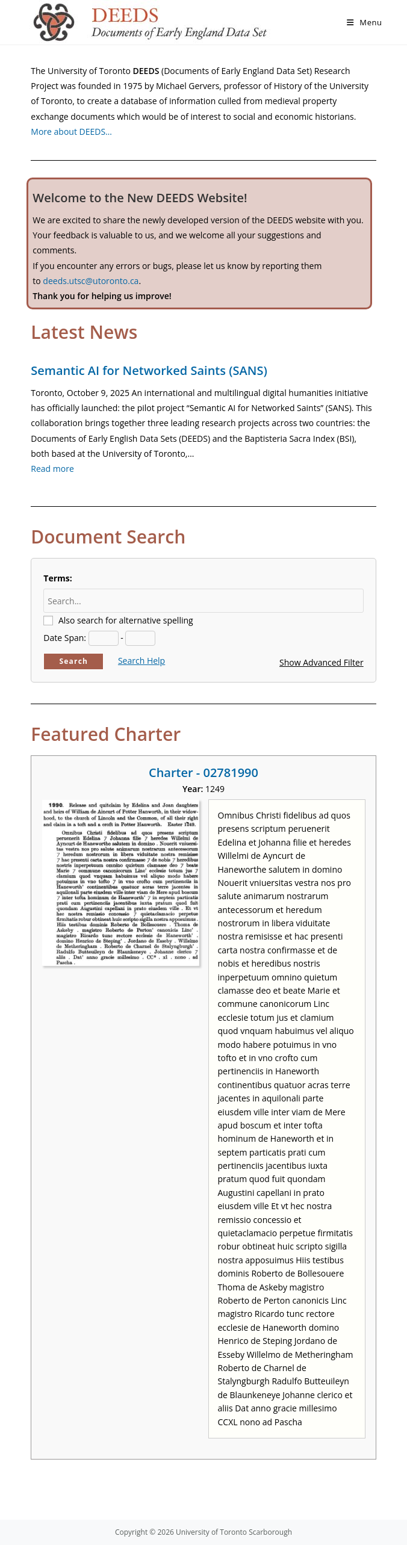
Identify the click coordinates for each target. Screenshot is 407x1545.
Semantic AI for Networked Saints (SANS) (149, 370)
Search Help (141, 660)
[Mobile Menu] (364, 22)
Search (73, 661)
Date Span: (64, 637)
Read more (52, 468)
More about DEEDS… (71, 131)
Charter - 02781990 (203, 772)
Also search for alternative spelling (125, 620)
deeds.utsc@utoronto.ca (90, 280)
